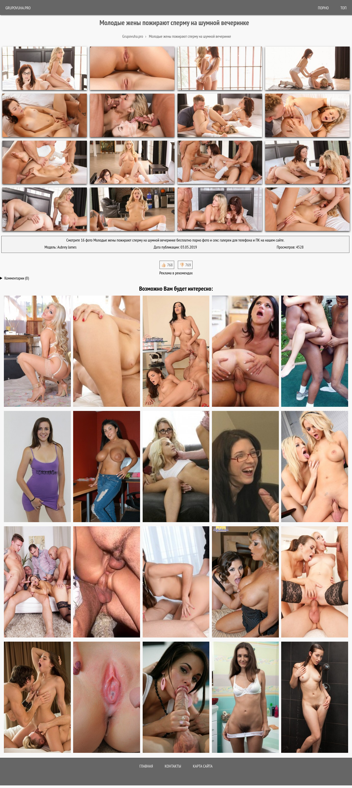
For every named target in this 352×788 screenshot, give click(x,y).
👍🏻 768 (167, 264)
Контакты (173, 766)
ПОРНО (323, 7)
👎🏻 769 (185, 264)
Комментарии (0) (16, 278)
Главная (146, 766)
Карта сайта (202, 766)
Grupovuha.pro (18, 7)
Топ (343, 7)
